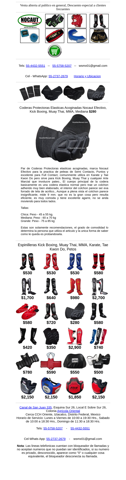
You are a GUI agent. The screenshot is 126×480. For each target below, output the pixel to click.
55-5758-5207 (62, 65)
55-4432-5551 (35, 65)
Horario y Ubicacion (87, 76)
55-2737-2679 (58, 76)
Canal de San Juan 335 (35, 407)
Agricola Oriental (68, 411)
